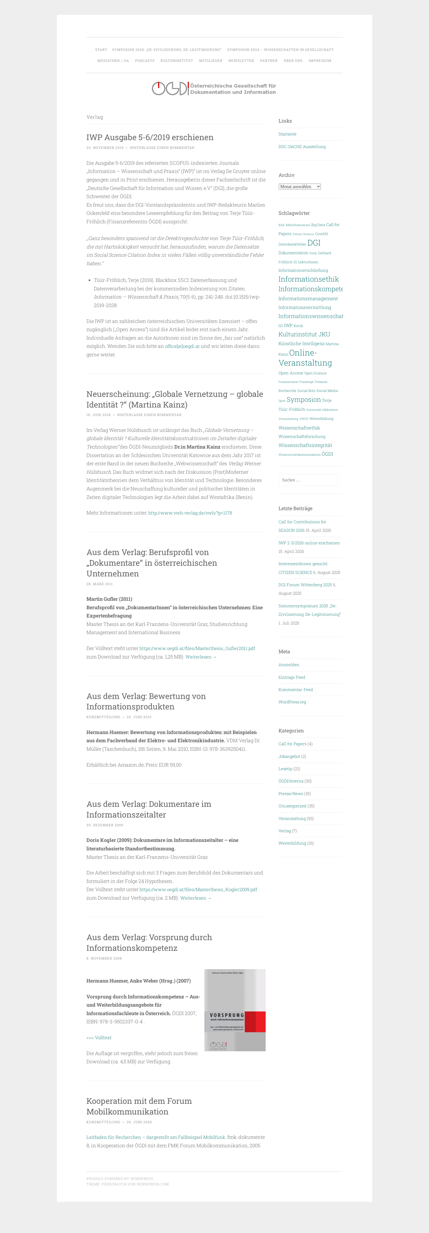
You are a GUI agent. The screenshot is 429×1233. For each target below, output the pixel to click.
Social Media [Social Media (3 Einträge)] (327, 390)
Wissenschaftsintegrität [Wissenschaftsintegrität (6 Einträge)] (305, 445)
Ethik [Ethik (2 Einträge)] (313, 253)
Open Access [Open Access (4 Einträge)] (291, 373)
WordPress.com (153, 1200)
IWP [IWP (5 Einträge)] (288, 325)
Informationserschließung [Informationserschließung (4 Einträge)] (303, 270)
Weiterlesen (202, 656)
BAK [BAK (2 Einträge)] (282, 225)
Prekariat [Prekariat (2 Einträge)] (321, 382)
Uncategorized (292, 805)
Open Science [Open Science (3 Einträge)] (315, 373)
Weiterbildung (292, 843)
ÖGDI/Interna (291, 781)
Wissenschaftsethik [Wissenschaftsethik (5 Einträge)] (299, 428)
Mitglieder (210, 60)
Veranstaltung (292, 818)
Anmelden (289, 664)
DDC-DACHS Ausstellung (302, 146)
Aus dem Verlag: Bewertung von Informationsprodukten (152, 700)
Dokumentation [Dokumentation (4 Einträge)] (293, 252)
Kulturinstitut (177, 60)
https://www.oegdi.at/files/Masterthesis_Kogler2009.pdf (150, 897)
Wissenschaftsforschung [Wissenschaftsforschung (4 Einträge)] (302, 436)
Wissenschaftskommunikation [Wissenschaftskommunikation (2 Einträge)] (300, 455)
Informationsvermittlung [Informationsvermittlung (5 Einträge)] (305, 307)
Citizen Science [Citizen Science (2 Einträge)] (303, 234)
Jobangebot (289, 756)
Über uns (293, 60)
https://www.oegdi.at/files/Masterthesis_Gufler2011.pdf (202, 648)
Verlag (285, 830)
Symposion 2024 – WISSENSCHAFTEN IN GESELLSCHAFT (280, 49)
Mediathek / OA (113, 60)
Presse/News (291, 793)
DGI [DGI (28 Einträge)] (314, 242)
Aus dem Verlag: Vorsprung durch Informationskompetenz (156, 950)
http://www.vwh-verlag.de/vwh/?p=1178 (193, 512)
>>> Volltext (99, 1045)
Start (101, 49)
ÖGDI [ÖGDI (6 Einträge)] (327, 454)
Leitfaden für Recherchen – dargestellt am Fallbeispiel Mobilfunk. (160, 1145)
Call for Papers (292, 743)
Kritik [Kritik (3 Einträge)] (298, 325)
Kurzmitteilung (103, 716)
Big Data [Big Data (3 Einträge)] (318, 224)
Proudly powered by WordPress (119, 1194)
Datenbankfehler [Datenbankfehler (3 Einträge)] (292, 244)
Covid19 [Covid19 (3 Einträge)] (321, 233)
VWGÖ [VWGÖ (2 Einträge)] (303, 419)
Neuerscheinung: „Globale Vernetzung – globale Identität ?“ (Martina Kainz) (168, 398)
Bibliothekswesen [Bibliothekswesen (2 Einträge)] (298, 225)
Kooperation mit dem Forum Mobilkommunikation (145, 1113)
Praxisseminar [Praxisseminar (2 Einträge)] (288, 382)
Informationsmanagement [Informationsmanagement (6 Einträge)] (308, 298)
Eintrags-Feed (292, 677)
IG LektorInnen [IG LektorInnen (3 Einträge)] (306, 261)
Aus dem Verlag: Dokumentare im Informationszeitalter (155, 808)
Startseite (288, 134)
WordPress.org (292, 701)
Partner (269, 60)
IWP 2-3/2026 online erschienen (309, 542)
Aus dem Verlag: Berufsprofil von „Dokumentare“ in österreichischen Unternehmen (158, 562)
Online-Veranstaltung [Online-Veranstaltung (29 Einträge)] (305, 357)
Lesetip (285, 768)
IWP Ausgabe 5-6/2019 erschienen (156, 137)
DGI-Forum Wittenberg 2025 (305, 584)
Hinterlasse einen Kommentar (162, 147)
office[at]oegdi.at (183, 346)
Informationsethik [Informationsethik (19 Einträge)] (309, 279)
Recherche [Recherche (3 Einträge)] (287, 390)
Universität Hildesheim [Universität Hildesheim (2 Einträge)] (322, 410)
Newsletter (241, 60)
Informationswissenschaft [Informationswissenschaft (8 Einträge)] (312, 316)
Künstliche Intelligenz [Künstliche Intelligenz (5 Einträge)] (301, 343)
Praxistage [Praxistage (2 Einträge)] (306, 382)
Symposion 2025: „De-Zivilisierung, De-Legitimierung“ (166, 49)
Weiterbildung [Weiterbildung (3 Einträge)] (321, 418)
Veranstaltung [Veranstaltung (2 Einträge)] (288, 419)
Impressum (320, 60)
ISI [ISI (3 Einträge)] (281, 325)
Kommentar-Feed (296, 689)
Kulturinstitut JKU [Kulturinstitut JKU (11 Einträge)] (304, 334)
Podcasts (145, 60)
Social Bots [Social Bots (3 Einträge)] (306, 390)
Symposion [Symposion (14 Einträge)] (304, 399)
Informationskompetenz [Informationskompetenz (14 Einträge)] (315, 288)
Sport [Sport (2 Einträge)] (282, 401)
